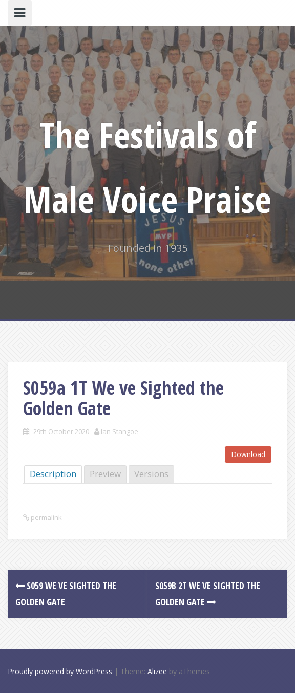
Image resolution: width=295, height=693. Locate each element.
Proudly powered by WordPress (60, 671)
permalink (45, 517)
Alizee (157, 671)
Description (53, 474)
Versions (151, 474)
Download (248, 454)
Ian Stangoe (119, 431)
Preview (105, 474)
